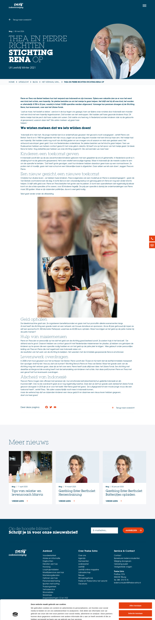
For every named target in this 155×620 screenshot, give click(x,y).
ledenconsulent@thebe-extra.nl (127, 582)
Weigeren (135, 604)
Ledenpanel (83, 564)
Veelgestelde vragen (123, 566)
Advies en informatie (51, 558)
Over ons (82, 555)
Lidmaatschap (84, 572)
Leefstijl (81, 566)
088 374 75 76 (122, 579)
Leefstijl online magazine (88, 569)
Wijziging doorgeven (122, 561)
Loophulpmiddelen (51, 569)
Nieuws (81, 575)
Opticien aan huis (50, 578)
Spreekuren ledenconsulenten (127, 558)
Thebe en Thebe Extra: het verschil (92, 581)
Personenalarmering (51, 581)
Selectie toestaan (135, 597)
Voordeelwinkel (49, 555)
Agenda (81, 558)
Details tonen (127, 615)
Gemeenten (83, 561)
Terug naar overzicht (22, 20)
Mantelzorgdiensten (51, 575)
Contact (117, 555)
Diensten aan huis (50, 564)
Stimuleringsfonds (85, 578)
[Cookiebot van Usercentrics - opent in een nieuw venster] (15, 615)
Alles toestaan (135, 589)
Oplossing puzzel (121, 564)
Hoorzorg (46, 566)
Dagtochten (48, 561)
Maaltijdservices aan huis (53, 572)
